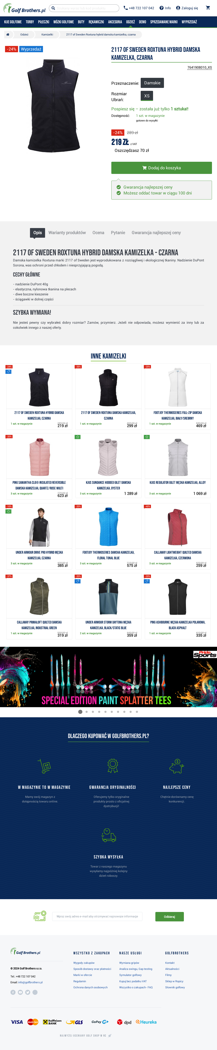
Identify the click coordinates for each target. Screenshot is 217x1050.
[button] (80, 712)
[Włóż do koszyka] (161, 168)
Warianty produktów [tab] (67, 232)
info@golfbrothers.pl (30, 982)
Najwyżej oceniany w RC (83, 1035)
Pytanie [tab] (118, 232)
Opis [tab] (37, 232)
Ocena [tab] (98, 232)
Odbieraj (169, 916)
